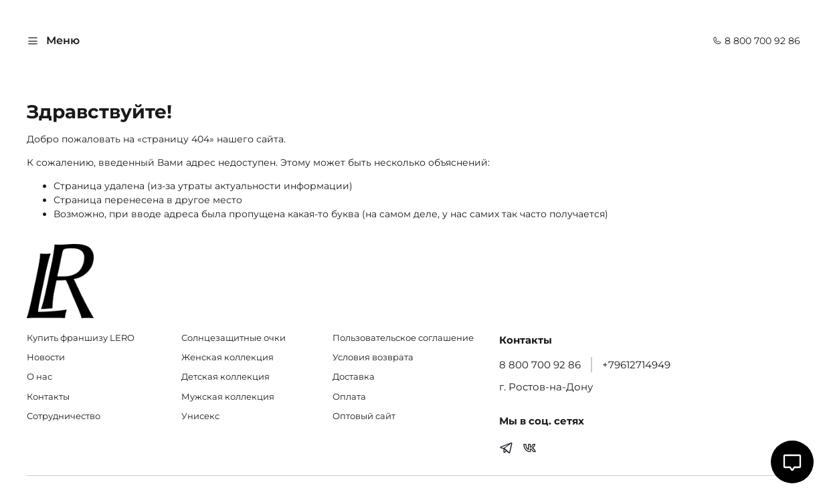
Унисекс (200, 416)
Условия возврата (373, 357)
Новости (46, 357)
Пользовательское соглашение (403, 338)
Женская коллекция (227, 357)
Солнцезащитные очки (233, 338)
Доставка (354, 377)
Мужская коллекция (227, 397)
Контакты (48, 397)
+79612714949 (636, 364)
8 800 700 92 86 (756, 41)
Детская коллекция (225, 377)
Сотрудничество (63, 416)
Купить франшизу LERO (80, 338)
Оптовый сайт (364, 416)
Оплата (349, 397)
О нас (39, 377)
